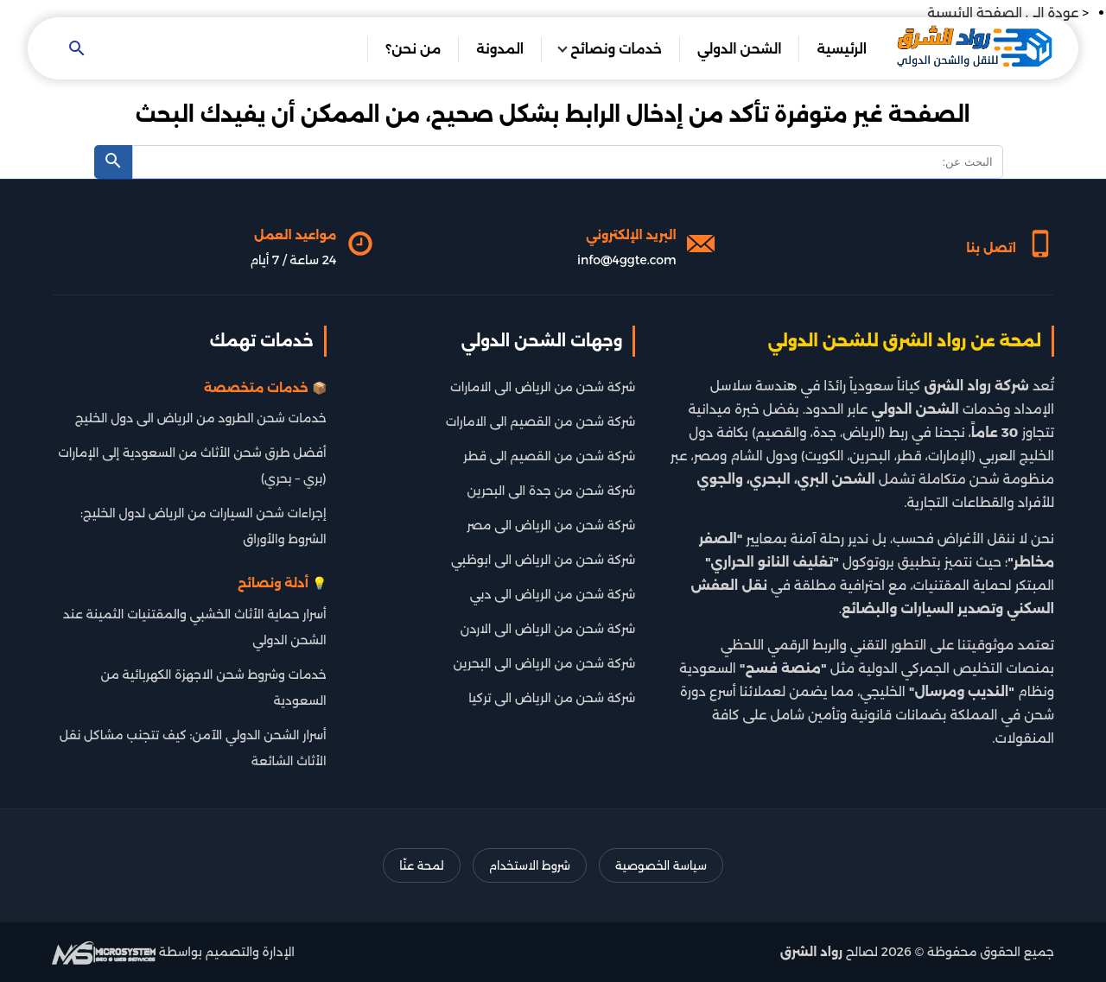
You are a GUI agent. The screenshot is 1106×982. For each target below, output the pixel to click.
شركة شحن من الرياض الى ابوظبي (543, 559)
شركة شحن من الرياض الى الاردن (548, 629)
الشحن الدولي (739, 49)
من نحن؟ (413, 49)
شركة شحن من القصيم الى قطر (549, 456)
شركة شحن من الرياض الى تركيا (551, 698)
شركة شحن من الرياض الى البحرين (545, 663)
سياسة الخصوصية (661, 865)
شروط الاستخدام (529, 865)
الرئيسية (842, 49)
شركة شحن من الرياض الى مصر (551, 525)
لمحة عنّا (421, 865)
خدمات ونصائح (616, 49)
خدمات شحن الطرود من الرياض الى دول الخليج (201, 418)
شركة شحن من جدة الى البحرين (551, 490)
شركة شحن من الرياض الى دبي (553, 594)
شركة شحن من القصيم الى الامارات (541, 421)
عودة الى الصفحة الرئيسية (1002, 12)
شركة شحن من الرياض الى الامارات (542, 387)
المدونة (500, 49)
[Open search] (77, 50)
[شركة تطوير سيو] (104, 952)
